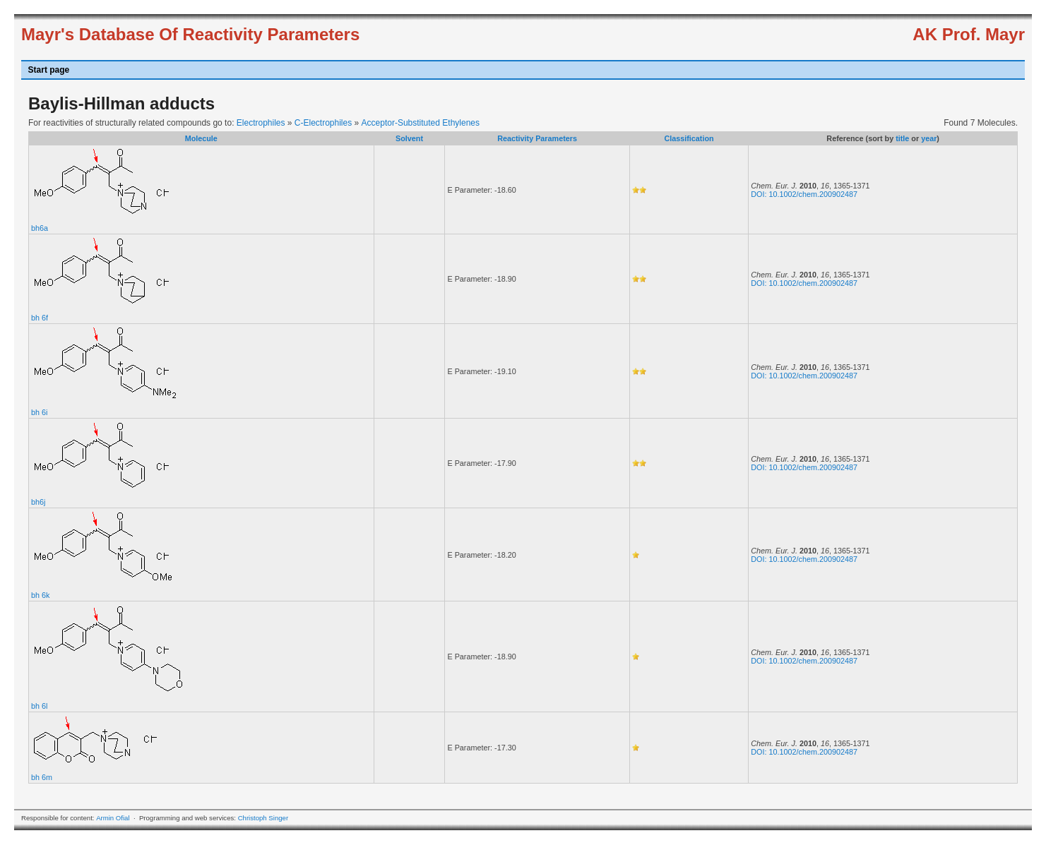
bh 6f (39, 317)
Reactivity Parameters (537, 138)
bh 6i (39, 412)
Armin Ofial (112, 818)
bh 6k (40, 595)
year (929, 138)
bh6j (38, 502)
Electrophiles (261, 123)
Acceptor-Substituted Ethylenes (421, 123)
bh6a (39, 228)
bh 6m (41, 777)
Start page (49, 70)
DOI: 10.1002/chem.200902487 (804, 194)
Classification (688, 138)
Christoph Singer (263, 818)
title (902, 138)
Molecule (201, 138)
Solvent (409, 138)
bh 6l (39, 706)
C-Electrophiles (323, 123)
